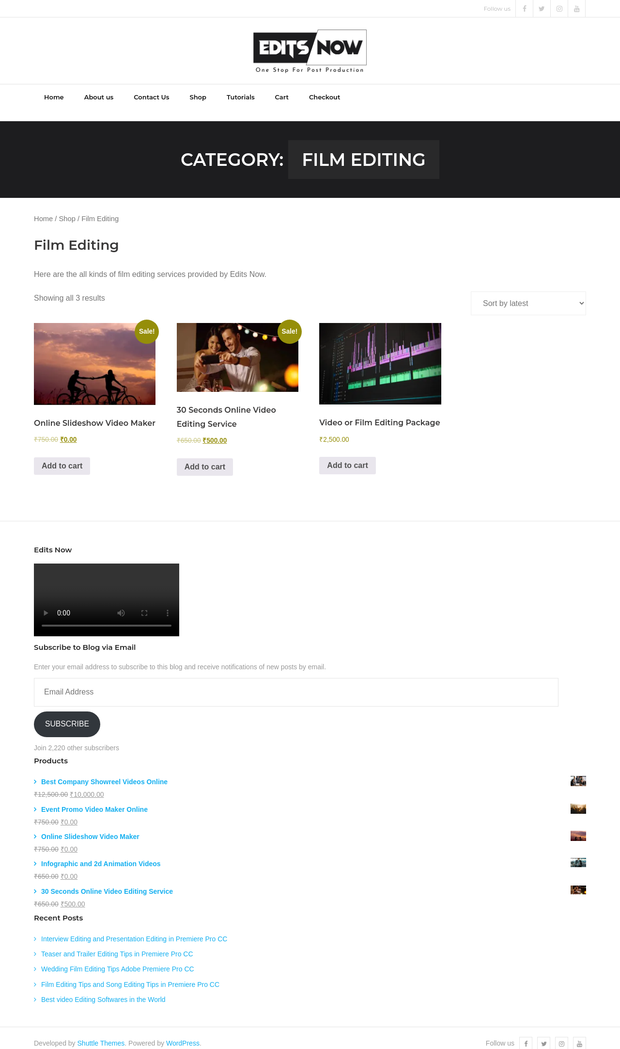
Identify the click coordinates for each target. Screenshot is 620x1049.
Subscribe (67, 714)
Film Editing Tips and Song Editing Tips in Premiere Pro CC (130, 974)
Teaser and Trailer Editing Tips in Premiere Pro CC (117, 944)
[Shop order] (528, 293)
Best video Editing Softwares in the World (103, 989)
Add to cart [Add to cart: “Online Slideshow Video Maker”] (62, 455)
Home (43, 208)
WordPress (183, 1032)
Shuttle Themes (101, 1032)
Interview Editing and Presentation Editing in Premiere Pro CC (134, 928)
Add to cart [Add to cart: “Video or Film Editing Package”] (347, 455)
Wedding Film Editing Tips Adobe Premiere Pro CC (117, 959)
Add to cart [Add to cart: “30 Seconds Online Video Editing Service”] (205, 456)
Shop (67, 208)
